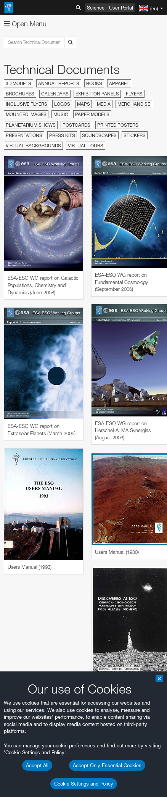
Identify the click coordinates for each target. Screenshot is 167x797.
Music (60, 114)
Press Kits (62, 135)
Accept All (37, 765)
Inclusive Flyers (26, 104)
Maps (83, 104)
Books (94, 83)
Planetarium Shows (31, 125)
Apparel (119, 83)
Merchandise (133, 104)
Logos (62, 104)
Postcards (76, 125)
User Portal (121, 8)
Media (104, 104)
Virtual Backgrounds (33, 145)
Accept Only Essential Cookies (107, 765)
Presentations (24, 135)
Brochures (20, 94)
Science (95, 8)
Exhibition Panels (97, 94)
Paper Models (92, 114)
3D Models (18, 83)
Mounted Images (26, 114)
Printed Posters (117, 125)
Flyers (134, 94)
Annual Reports (58, 83)
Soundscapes (99, 135)
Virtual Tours (85, 145)
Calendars (55, 94)
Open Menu (25, 24)
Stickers (135, 135)
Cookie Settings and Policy (83, 784)
